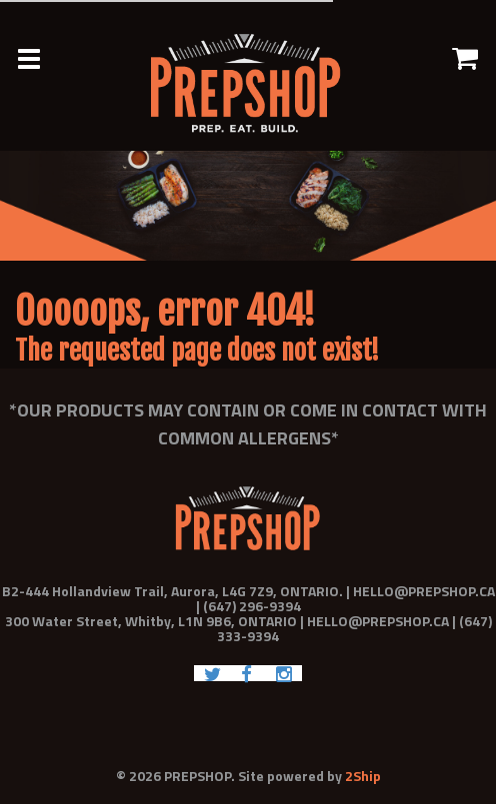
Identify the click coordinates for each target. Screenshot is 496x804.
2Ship (363, 775)
